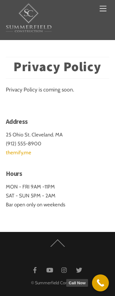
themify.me (18, 152)
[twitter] (79, 269)
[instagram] (64, 269)
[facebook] (35, 269)
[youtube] (50, 269)
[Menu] (103, 8)
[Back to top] (57, 248)
